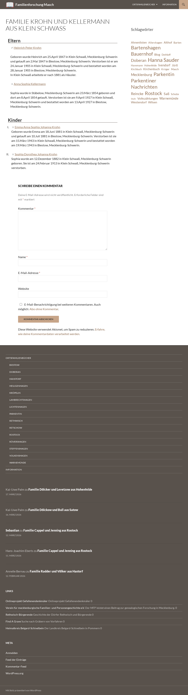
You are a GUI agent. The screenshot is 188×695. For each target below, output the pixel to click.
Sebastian (12, 530)
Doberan (15, 372)
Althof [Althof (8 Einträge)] (168, 42)
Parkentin (15, 413)
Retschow (15, 427)
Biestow (14, 365)
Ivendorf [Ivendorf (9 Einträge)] (164, 65)
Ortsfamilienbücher (143, 4)
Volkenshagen (18, 455)
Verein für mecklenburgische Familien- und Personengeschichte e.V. (45, 607)
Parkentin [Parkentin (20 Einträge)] (164, 74)
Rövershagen (17, 441)
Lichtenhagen (18, 406)
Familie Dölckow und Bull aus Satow (53, 510)
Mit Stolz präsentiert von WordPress (23, 690)
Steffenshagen (18, 448)
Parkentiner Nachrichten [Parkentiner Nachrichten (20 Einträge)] (144, 83)
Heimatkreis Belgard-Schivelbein (25, 628)
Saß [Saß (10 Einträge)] (166, 94)
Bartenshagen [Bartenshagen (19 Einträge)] (146, 47)
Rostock (14, 434)
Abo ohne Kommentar (44, 309)
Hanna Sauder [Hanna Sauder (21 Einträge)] (163, 60)
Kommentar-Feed (16, 666)
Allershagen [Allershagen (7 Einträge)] (155, 42)
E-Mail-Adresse (29, 273)
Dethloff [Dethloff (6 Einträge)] (166, 54)
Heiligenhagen (18, 385)
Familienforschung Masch (34, 4)
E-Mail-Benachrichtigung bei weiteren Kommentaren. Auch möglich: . (59, 307)
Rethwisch (16, 420)
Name (22, 257)
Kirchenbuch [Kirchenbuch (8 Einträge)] (151, 69)
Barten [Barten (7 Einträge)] (177, 42)
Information (169, 4)
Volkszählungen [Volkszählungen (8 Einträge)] (147, 98)
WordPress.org (14, 673)
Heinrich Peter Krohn (27, 47)
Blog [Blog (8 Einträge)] (157, 54)
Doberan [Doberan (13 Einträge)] (138, 60)
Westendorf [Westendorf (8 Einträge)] (139, 102)
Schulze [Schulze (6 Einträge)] (175, 94)
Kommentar (26, 208)
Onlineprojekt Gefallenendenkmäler (27, 601)
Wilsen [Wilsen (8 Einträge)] (152, 102)
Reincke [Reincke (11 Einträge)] (137, 93)
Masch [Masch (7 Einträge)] (175, 69)
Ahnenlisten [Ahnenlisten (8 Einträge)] (139, 42)
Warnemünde (17, 462)
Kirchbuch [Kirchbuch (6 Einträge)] (136, 69)
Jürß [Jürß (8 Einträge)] (175, 65)
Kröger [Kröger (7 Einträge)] (165, 69)
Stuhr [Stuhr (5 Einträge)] (133, 98)
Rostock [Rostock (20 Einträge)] (153, 93)
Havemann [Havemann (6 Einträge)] (137, 65)
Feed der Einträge (16, 659)
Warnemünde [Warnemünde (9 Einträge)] (168, 98)
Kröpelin (15, 392)
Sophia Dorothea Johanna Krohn (36, 154)
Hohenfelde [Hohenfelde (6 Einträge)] (150, 65)
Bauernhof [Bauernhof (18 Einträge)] (142, 54)
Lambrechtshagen (20, 399)
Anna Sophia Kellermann (30, 84)
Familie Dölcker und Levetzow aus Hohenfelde (60, 489)
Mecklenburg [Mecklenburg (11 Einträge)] (141, 74)
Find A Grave (13, 621)
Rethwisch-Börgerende (19, 614)
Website (23, 288)
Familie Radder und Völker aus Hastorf (56, 571)
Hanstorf (15, 378)
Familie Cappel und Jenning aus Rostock (50, 530)
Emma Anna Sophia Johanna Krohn (37, 127)
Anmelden (12, 652)
